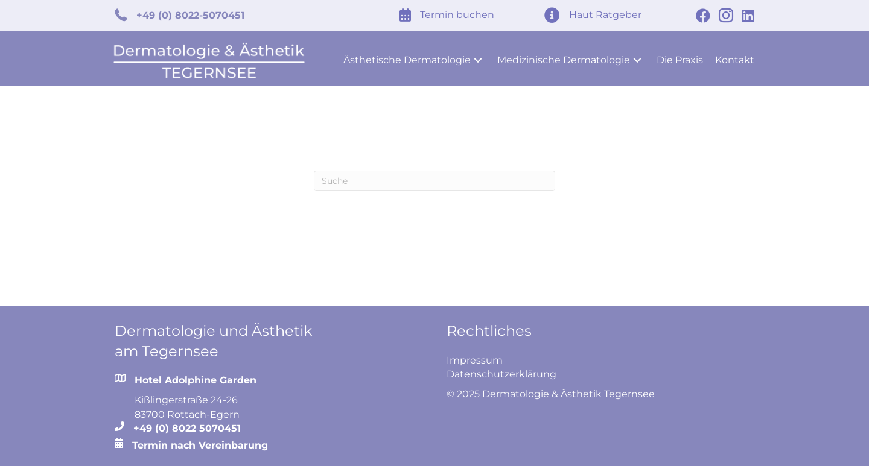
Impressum (475, 356)
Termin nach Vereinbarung (200, 441)
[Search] (434, 176)
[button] (478, 56)
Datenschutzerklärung (501, 370)
